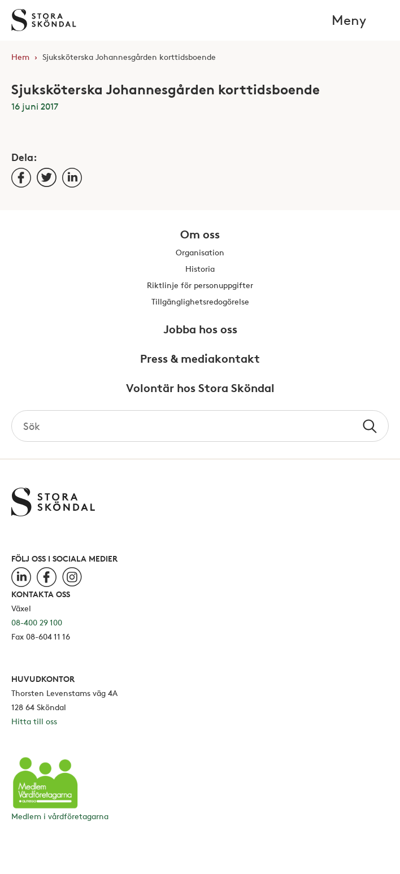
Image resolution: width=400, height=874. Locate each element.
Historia (200, 269)
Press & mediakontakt (200, 359)
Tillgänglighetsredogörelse (200, 302)
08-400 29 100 (36, 622)
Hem (20, 57)
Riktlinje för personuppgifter (200, 285)
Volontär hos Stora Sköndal (200, 388)
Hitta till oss (34, 721)
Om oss (200, 235)
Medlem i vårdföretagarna (59, 816)
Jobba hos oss (200, 330)
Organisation (200, 253)
